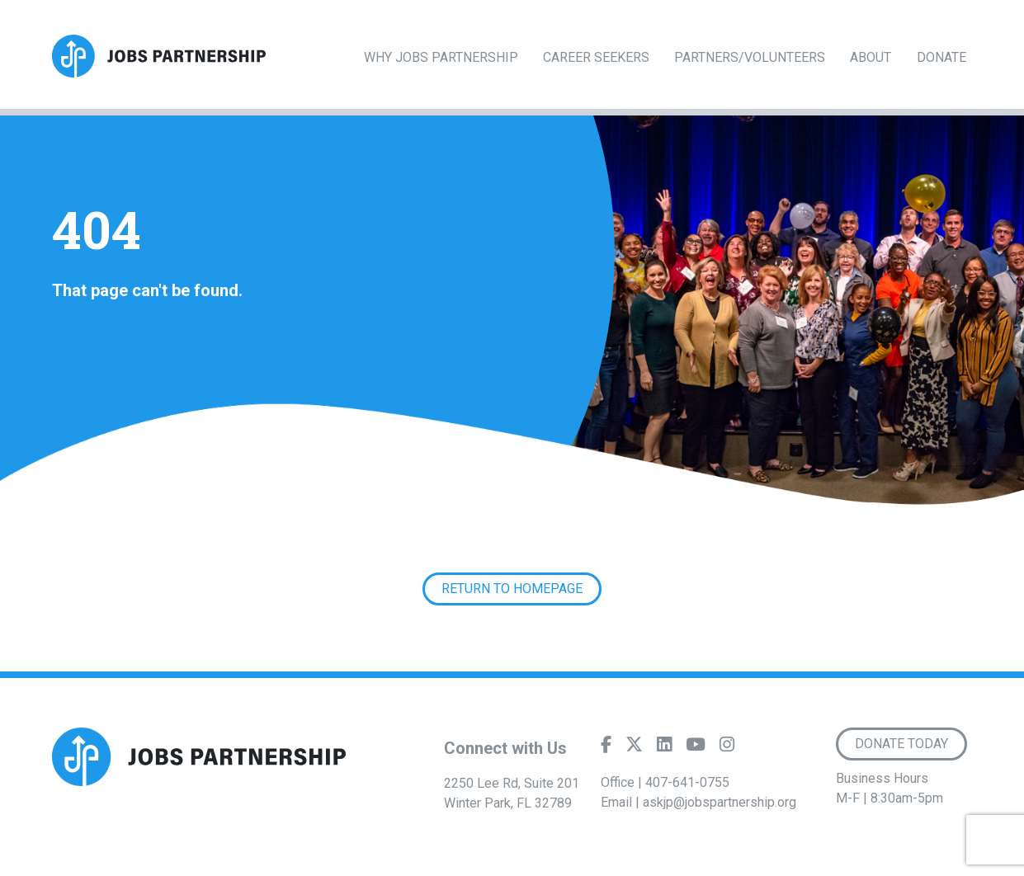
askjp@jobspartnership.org (719, 802)
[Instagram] (727, 748)
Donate (941, 57)
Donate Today (901, 743)
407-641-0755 (687, 782)
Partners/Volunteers (749, 57)
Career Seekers (596, 57)
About (870, 57)
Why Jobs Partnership (441, 57)
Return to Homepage (512, 588)
